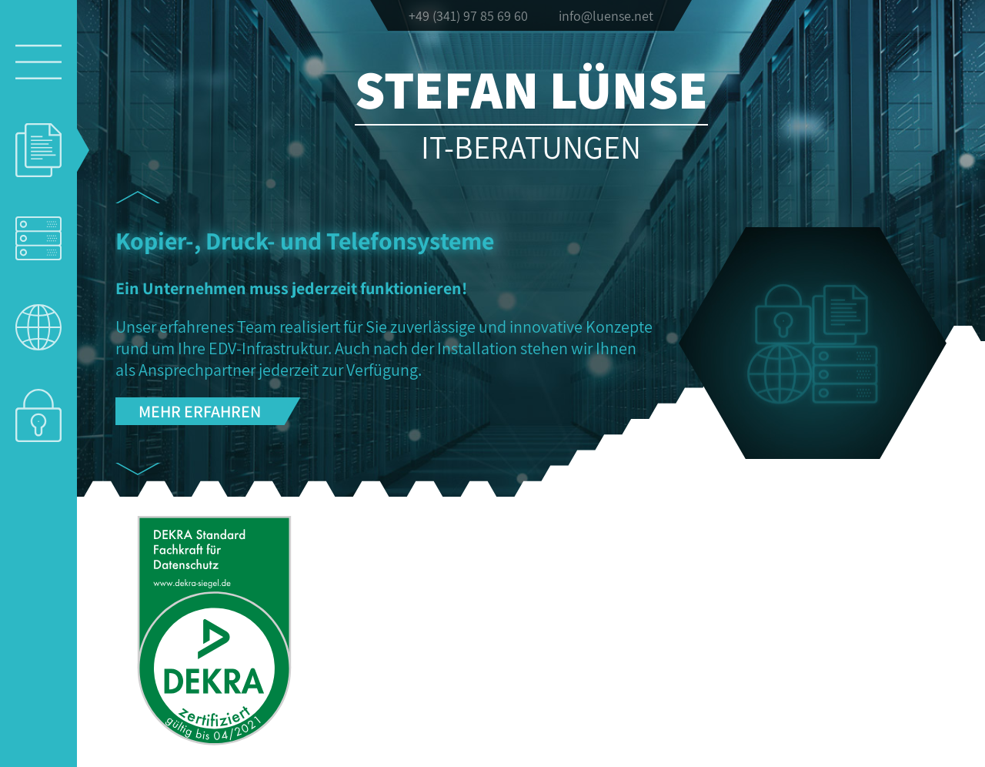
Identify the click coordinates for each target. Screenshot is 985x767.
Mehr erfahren (200, 411)
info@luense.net (606, 16)
